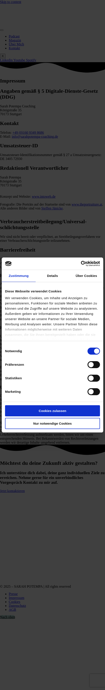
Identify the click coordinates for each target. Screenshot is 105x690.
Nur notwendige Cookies (52, 423)
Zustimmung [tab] (19, 276)
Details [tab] (52, 276)
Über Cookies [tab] (86, 276)
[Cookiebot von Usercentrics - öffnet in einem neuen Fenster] (81, 263)
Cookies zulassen (52, 411)
